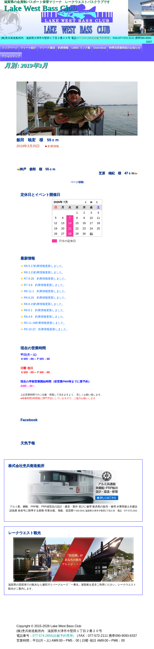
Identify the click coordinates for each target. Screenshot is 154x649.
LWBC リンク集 (81, 47)
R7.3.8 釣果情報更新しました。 (45, 285)
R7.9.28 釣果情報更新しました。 (46, 278)
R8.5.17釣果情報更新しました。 (44, 266)
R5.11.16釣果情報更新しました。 (45, 322)
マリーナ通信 (47, 47)
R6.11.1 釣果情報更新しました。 (46, 291)
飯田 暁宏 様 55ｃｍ (37, 140)
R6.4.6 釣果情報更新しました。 (45, 316)
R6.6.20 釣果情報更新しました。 (46, 297)
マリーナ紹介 (28, 47)
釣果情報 (63, 47)
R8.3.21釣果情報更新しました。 (44, 272)
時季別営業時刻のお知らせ (124, 47)
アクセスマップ (11, 56)
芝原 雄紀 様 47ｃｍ (116, 173)
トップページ (9, 47)
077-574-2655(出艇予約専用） (94, 37)
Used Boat (99, 47)
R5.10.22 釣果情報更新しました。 (46, 329)
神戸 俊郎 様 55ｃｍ (37, 169)
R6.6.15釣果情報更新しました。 (44, 304)
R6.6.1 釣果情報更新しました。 (45, 310)
